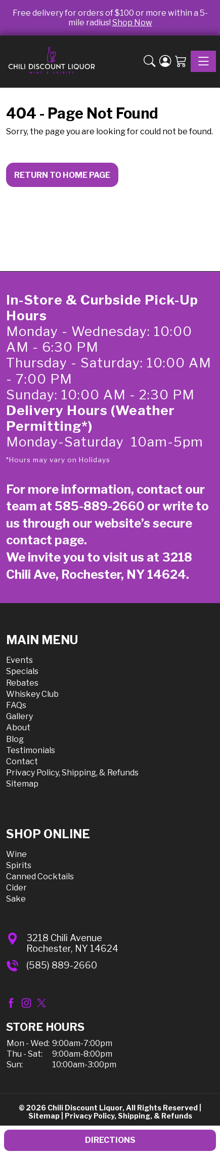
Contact (22, 761)
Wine (16, 854)
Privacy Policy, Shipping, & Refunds (72, 772)
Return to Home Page (62, 175)
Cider (16, 887)
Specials (22, 671)
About (18, 727)
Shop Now (132, 22)
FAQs (16, 705)
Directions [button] (110, 1140)
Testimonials (30, 750)
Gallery (19, 716)
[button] (149, 61)
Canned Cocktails (40, 876)
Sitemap (22, 784)
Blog (15, 739)
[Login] (165, 61)
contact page (45, 540)
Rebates (22, 683)
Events (19, 660)
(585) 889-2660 (61, 965)
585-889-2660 (100, 506)
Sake (16, 899)
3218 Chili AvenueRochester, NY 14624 (72, 943)
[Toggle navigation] (203, 61)
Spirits (18, 865)
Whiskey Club (32, 694)
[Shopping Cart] (181, 61)
